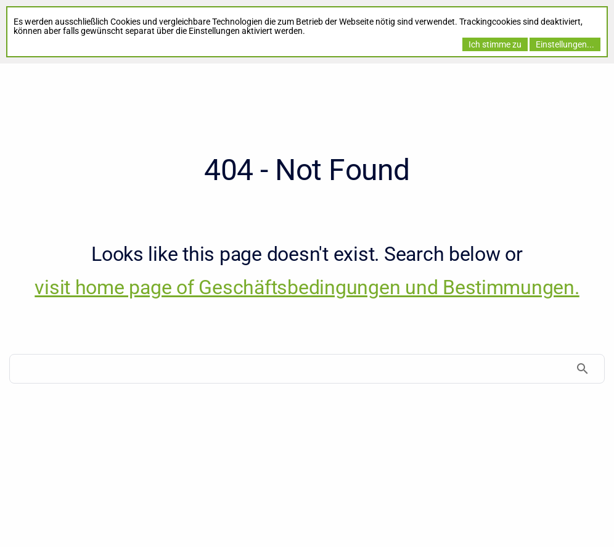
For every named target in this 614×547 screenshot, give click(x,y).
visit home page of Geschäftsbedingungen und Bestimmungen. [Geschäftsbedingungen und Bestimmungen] (307, 287)
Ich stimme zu (495, 44)
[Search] (307, 369)
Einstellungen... (565, 44)
